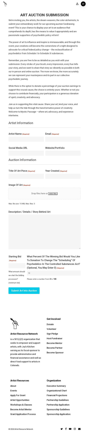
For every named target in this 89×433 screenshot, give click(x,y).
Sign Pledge (52, 333)
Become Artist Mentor (21, 409)
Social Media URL (18, 147)
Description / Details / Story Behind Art (29, 211)
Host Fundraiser (54, 338)
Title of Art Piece (22, 171)
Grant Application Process (23, 414)
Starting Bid (15, 258)
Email (52, 134)
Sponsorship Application (59, 414)
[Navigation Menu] (83, 4)
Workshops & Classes (21, 404)
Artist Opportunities (19, 400)
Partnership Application (58, 404)
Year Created (56, 171)
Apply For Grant (17, 395)
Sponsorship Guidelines (58, 409)
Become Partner (55, 348)
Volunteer (51, 329)
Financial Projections (57, 395)
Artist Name (19, 134)
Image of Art (19, 185)
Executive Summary (56, 386)
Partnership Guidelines (58, 400)
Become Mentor (54, 343)
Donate (50, 324)
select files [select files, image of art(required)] (53, 194)
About (13, 386)
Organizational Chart (57, 390)
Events (13, 390)
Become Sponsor (55, 352)
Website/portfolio (55, 147)
